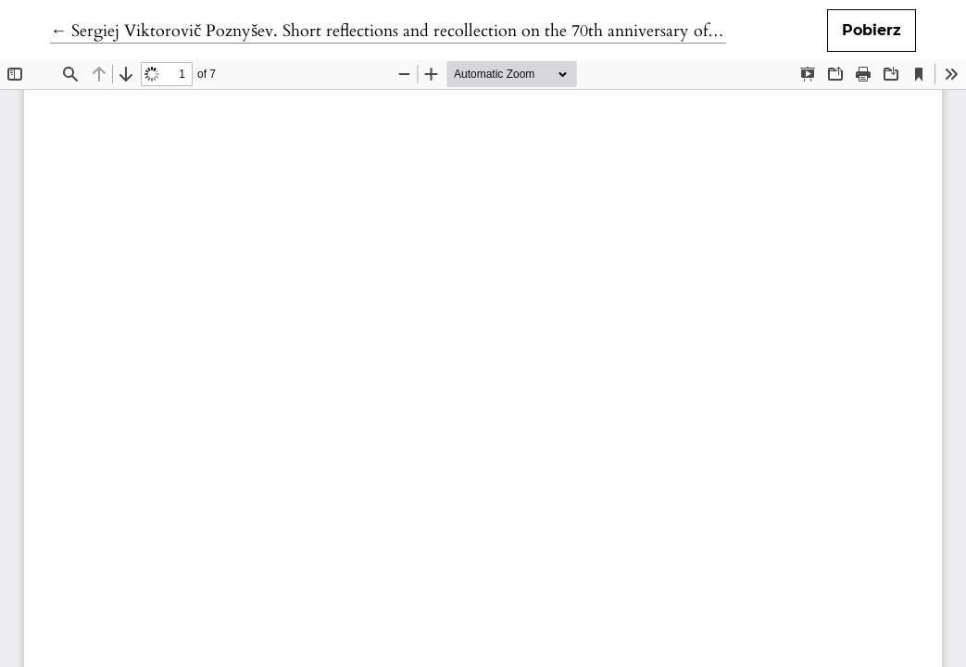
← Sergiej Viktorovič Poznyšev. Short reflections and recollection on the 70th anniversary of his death (412, 31)
